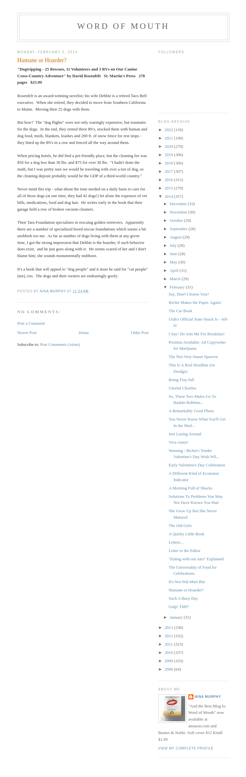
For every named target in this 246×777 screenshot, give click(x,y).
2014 (169, 196)
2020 (169, 146)
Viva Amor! (178, 442)
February (178, 287)
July (174, 245)
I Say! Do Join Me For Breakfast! (196, 333)
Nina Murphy (208, 696)
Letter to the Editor (184, 550)
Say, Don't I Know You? (188, 294)
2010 (169, 652)
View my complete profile (186, 748)
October (177, 220)
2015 (169, 188)
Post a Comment (31, 323)
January (177, 617)
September (179, 228)
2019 (169, 154)
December (179, 203)
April (175, 270)
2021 (169, 138)
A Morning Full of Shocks (190, 488)
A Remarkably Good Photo (191, 410)
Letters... (175, 542)
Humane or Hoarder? (186, 590)
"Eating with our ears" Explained (196, 558)
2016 (169, 179)
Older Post (140, 332)
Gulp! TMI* (178, 606)
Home (84, 332)
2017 (169, 171)
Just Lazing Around (184, 433)
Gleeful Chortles (182, 388)
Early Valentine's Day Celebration (196, 465)
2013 (169, 627)
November (179, 212)
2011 (169, 644)
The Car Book (180, 310)
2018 (169, 163)
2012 (169, 635)
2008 (169, 669)
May (174, 262)
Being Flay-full (181, 379)
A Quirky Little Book (186, 533)
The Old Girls (180, 525)
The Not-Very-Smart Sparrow (193, 356)
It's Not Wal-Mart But (186, 581)
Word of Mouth (123, 26)
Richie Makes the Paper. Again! (194, 302)
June (174, 253)
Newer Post (27, 332)
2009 (169, 660)
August (176, 237)
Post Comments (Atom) (60, 344)
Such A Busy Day (183, 598)
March (176, 278)
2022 (169, 129)
